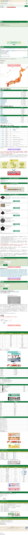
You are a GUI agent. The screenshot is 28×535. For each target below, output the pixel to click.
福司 (16, 373)
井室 (6, 269)
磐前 (14, 50)
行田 (21, 270)
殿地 (15, 413)
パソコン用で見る (12, 525)
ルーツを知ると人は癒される (6, 380)
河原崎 (10, 276)
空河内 (13, 271)
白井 (4, 271)
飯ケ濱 (16, 269)
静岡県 (2, 111)
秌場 (16, 369)
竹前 (22, 337)
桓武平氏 (6, 51)
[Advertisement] (14, 14)
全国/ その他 (2, 521)
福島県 (3, 50)
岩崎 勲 (3, 137)
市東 (7, 271)
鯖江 (5, 271)
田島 (9, 271)
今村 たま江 (7, 480)
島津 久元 (7, 477)
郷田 (24, 384)
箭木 (10, 269)
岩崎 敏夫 (3, 135)
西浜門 (16, 370)
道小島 (25, 271)
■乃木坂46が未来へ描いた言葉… (3, 423)
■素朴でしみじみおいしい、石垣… (4, 426)
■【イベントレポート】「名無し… (4, 427)
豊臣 (4, 502)
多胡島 (15, 271)
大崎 (1, 404)
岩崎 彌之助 (2, 139)
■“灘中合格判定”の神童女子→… (3, 418)
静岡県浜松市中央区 (4, 99)
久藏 (1, 405)
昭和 (1, 269)
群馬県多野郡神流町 (4, 119)
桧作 (23, 270)
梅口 (4, 276)
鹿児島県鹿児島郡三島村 (4, 120)
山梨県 (3, 48)
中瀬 (2, 269)
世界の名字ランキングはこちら (14, 303)
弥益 (23, 271)
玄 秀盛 (7, 473)
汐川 (1, 401)
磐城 (12, 50)
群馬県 (2, 110)
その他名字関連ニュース (4, 430)
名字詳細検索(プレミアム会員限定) (11, 7)
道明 (15, 270)
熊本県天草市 (3, 103)
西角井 (2, 369)
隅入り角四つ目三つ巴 (6, 384)
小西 (15, 502)
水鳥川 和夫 (7, 468)
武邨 (25, 269)
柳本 (2, 370)
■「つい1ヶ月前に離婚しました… (3, 419)
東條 (21, 269)
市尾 (2, 270)
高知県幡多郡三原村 (4, 118)
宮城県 (7, 50)
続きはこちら (25, 57)
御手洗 (11, 345)
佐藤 (11, 336)
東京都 (2, 91)
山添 (6, 276)
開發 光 (7, 470)
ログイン (13, 184)
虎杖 (4, 269)
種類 (1, 286)
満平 (15, 412)
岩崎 (11, 48)
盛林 (15, 276)
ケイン (15, 405)
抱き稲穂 (4, 388)
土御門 (18, 276)
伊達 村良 (7, 478)
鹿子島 (15, 409)
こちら (12, 245)
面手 (22, 340)
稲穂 (4, 387)
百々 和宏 (7, 471)
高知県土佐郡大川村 (4, 116)
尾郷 (19, 269)
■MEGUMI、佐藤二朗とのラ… (3, 422)
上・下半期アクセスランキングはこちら (14, 300)
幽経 (11, 269)
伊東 (8, 276)
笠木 (17, 271)
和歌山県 (2, 114)
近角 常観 (2, 452)
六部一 (17, 270)
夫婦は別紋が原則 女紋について (7, 379)
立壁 (2, 271)
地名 (1, 56)
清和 (13, 48)
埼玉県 (2, 94)
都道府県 (1, 493)
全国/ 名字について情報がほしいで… (6, 520)
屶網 (11, 337)
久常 (1, 412)
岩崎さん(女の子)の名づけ (14, 279)
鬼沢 (25, 270)
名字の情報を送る (2, 60)
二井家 (20, 270)
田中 (11, 340)
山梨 (9, 48)
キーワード (2, 285)
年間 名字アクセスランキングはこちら (14, 299)
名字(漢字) (2, 261)
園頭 (13, 270)
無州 (2, 276)
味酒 (1, 408)
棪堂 (15, 401)
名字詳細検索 (14, 325)
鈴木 (11, 341)
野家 (13, 276)
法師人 (11, 344)
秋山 (4, 270)
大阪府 (2, 95)
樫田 (19, 271)
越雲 (11, 342)
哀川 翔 (2, 451)
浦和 (11, 271)
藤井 (1, 413)
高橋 (22, 346)
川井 (2, 373)
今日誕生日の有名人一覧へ (14, 458)
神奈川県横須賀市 (3, 102)
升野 (8, 270)
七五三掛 (6, 270)
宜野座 (21, 276)
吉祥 (8, 269)
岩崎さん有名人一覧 (14, 149)
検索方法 (2, 320)
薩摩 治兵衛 (7, 474)
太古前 (14, 269)
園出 (15, 408)
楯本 (10, 270)
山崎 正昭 (2, 454)
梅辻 (1, 409)
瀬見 (21, 271)
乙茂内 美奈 (7, 467)
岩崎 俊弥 (3, 141)
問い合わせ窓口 (15, 155)
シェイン (15, 404)
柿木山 (23, 269)
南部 (9, 50)
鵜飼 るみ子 (2, 455)
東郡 (10, 48)
